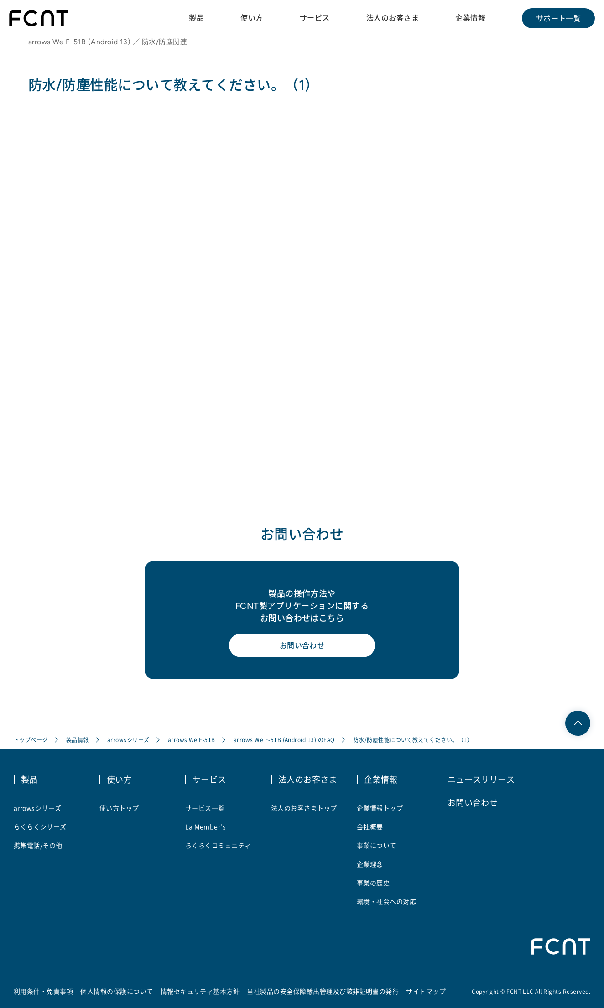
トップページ (31, 739)
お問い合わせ (302, 645)
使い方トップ (119, 807)
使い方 (251, 17)
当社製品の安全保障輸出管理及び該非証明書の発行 (323, 991)
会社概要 (370, 826)
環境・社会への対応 (386, 901)
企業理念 (370, 863)
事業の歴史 (373, 882)
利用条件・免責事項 (43, 991)
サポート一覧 (558, 18)
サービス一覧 (205, 807)
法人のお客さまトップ (304, 807)
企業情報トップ (380, 807)
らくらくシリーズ (40, 826)
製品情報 (77, 739)
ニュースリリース (481, 779)
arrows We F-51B (191, 739)
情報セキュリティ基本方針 (200, 991)
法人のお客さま (392, 17)
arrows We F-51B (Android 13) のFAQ (284, 739)
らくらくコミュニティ (218, 845)
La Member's (205, 826)
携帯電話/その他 (38, 845)
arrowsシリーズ (128, 739)
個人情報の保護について (116, 991)
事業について (376, 845)
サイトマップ (426, 991)
